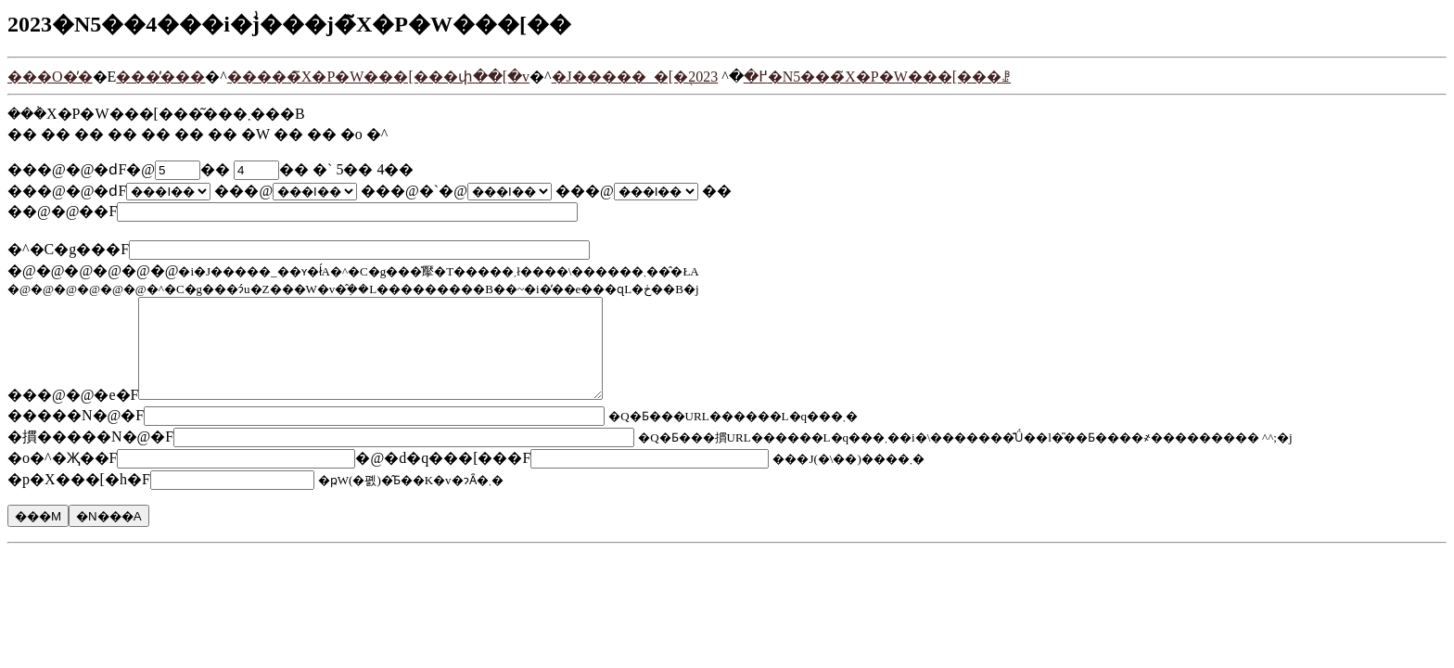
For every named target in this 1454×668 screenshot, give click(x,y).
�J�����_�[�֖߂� (660, 76)
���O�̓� (50, 76)
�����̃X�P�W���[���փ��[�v (378, 76)
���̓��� (160, 76)
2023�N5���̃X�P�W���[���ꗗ (849, 76)
